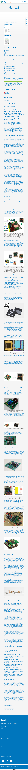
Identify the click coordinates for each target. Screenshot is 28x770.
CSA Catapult (14, 78)
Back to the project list (9, 17)
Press (1, 741)
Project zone (24, 1)
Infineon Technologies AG (15, 80)
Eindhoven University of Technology (15, 79)
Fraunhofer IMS (7, 80)
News (2, 743)
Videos (2, 746)
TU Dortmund (15, 84)
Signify (11, 84)
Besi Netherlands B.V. (8, 78)
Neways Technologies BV (8, 83)
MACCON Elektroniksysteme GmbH (16, 82)
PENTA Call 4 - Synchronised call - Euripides (14, 21)
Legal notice (16, 766)
